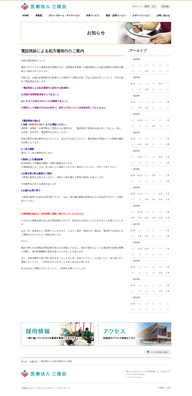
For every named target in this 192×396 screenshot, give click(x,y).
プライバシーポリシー (46, 388)
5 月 (140, 108)
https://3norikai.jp (135, 377)
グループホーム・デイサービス (64, 15)
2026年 (136, 59)
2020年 (136, 169)
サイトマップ (64, 388)
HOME (25, 15)
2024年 (136, 96)
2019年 (136, 187)
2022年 (136, 132)
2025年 (136, 77)
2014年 (136, 279)
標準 (147, 6)
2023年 (136, 114)
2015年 (136, 261)
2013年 (136, 297)
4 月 (147, 71)
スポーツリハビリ (141, 15)
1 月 (167, 144)
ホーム (24, 361)
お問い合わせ (163, 15)
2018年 (136, 206)
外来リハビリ (92, 15)
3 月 (154, 126)
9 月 (154, 175)
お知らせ (34, 361)
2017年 (136, 224)
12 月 (133, 84)
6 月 (133, 218)
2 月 (161, 199)
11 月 (140, 120)
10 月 (146, 249)
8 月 (161, 84)
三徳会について (28, 388)
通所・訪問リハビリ (116, 15)
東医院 (38, 15)
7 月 (167, 102)
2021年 (136, 151)
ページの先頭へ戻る (159, 352)
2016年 (136, 242)
